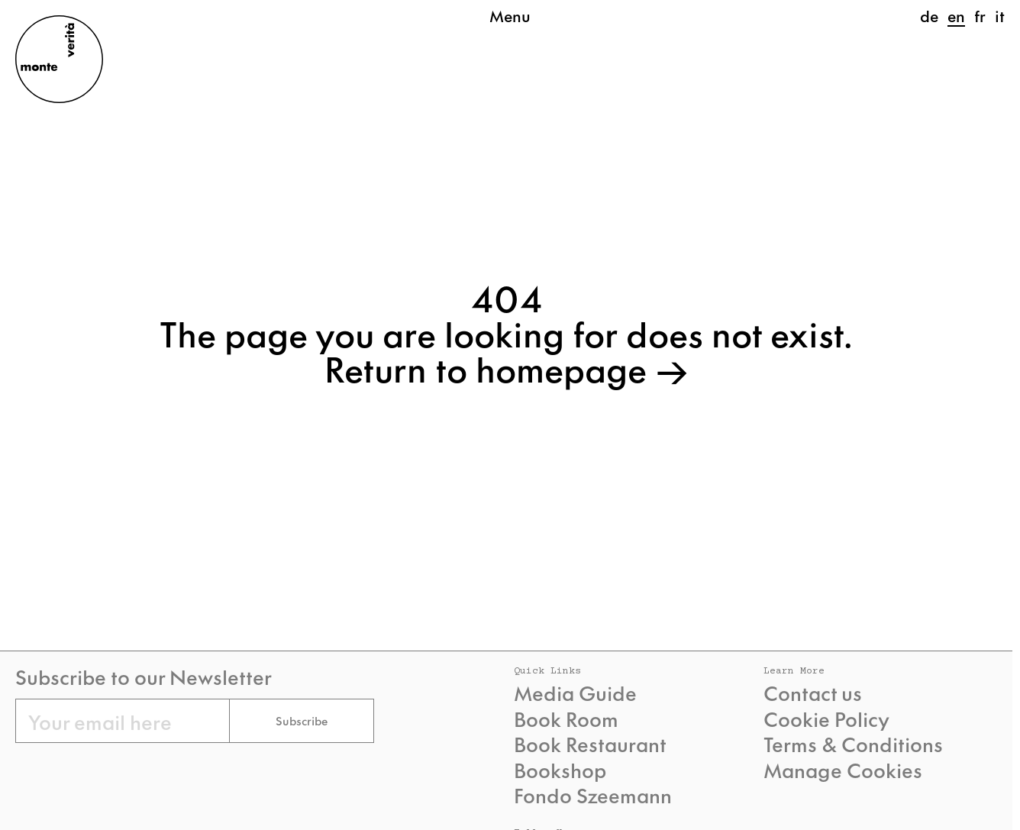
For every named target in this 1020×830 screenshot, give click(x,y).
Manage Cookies (842, 770)
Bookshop (560, 770)
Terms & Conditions (853, 744)
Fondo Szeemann (593, 795)
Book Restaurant (590, 744)
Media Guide (575, 692)
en (956, 15)
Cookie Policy (826, 718)
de (929, 15)
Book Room (566, 718)
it (1000, 15)
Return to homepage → (506, 367)
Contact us (812, 692)
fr (980, 15)
